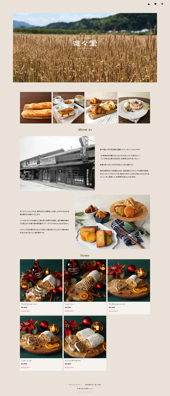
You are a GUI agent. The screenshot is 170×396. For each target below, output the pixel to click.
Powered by (85, 392)
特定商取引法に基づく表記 (93, 384)
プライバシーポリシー (75, 384)
